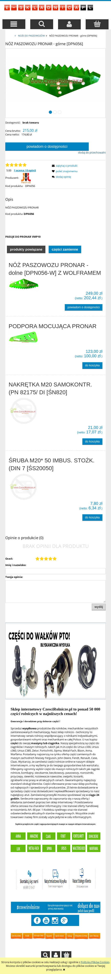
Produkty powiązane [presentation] (26, 249)
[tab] (26, 249)
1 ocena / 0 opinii (25, 170)
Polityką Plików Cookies (95, 962)
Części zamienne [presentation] (65, 249)
